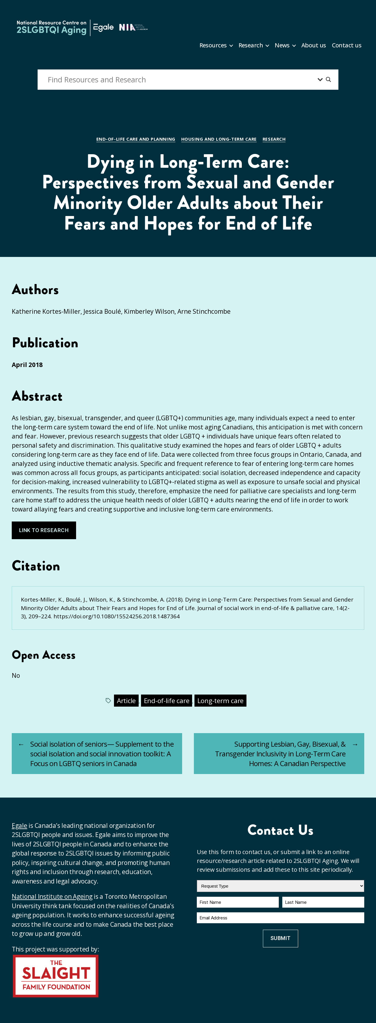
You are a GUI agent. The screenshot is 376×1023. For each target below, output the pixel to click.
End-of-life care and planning (135, 139)
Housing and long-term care (219, 139)
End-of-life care (166, 700)
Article (126, 700)
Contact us (346, 45)
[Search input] (181, 79)
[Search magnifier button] (328, 79)
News (282, 45)
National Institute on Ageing (52, 896)
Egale (19, 825)
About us (313, 45)
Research (251, 45)
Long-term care (220, 700)
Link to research (43, 530)
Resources (213, 45)
